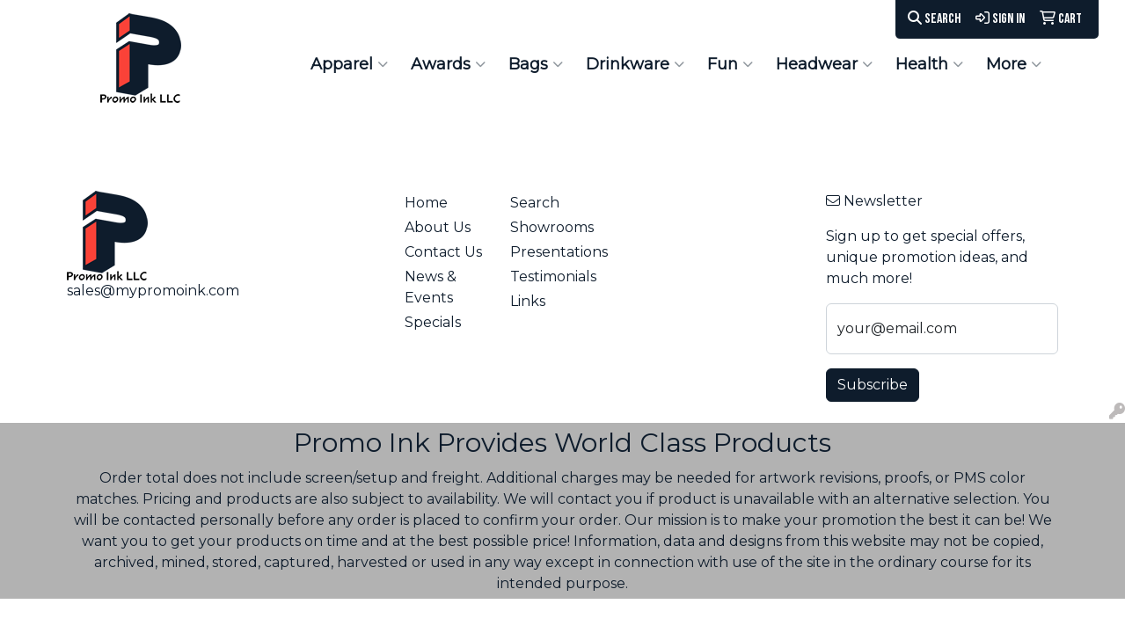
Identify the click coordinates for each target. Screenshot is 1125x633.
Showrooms (552, 227)
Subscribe (872, 384)
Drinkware (635, 64)
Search (934, 19)
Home (426, 202)
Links (527, 301)
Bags (535, 64)
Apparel (349, 64)
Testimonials (552, 276)
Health (929, 64)
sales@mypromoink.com (153, 290)
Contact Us (443, 252)
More (1013, 64)
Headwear (824, 64)
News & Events (431, 287)
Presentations (552, 252)
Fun (730, 64)
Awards (448, 64)
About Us (438, 227)
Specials (433, 322)
